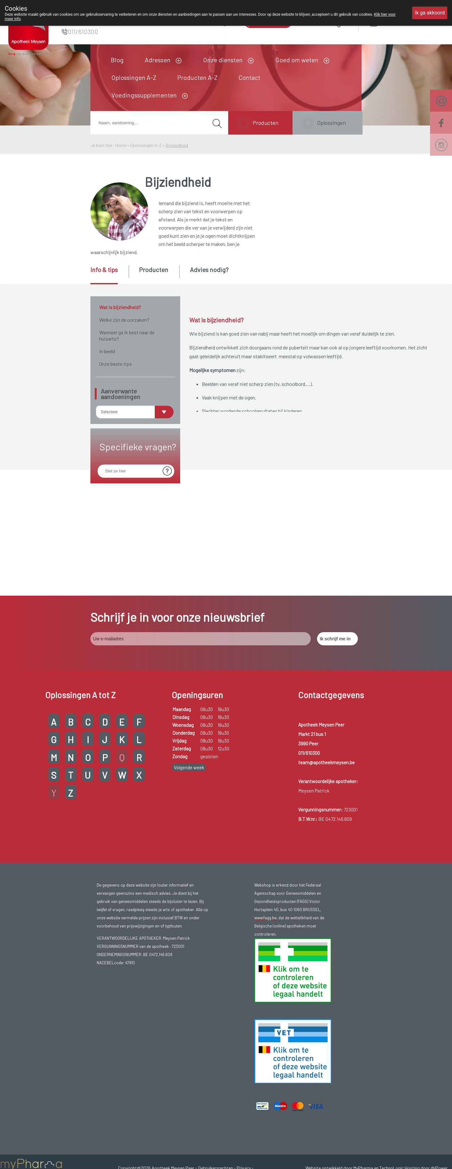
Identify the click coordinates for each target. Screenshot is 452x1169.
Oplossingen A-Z (133, 77)
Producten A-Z (197, 77)
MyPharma (363, 1042)
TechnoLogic (391, 1042)
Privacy (244, 1042)
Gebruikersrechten (215, 1042)
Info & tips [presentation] (104, 269)
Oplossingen (331, 122)
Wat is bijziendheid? (120, 307)
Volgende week (189, 641)
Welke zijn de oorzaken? (124, 320)
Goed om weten (296, 60)
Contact (249, 77)
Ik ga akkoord (430, 13)
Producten (265, 122)
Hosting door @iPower (426, 1042)
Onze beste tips (115, 364)
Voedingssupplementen (144, 95)
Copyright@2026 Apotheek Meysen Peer (156, 1042)
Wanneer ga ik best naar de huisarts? (126, 335)
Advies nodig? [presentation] (209, 269)
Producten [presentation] (153, 269)
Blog (117, 60)
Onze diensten (223, 60)
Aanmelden (396, 22)
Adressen (157, 60)
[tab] (109, 274)
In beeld (107, 351)
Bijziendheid (177, 145)
